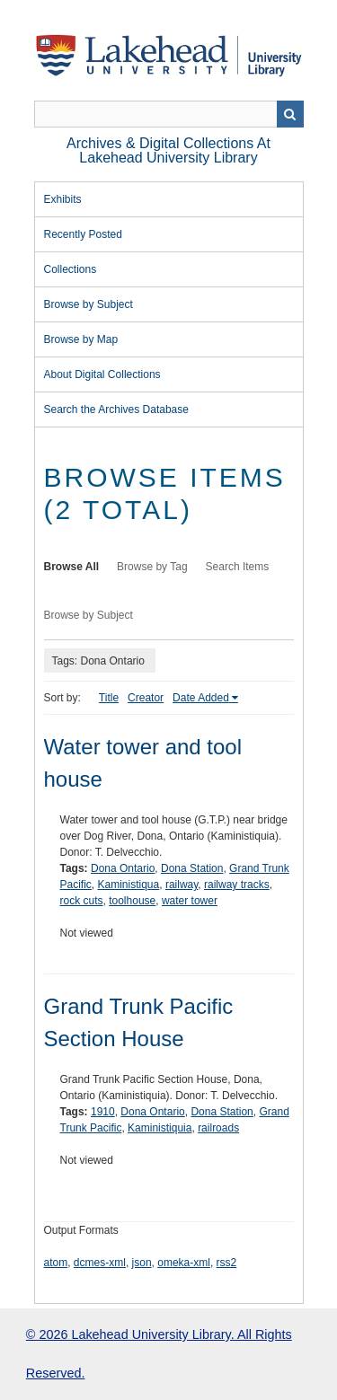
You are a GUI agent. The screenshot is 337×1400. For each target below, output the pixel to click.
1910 (103, 1111)
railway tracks (237, 884)
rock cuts (81, 900)
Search (290, 114)
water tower (189, 900)
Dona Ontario (123, 868)
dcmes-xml (100, 1262)
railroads (218, 1128)
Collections (70, 269)
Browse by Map (81, 339)
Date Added (201, 697)
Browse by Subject (88, 304)
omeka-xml (183, 1262)
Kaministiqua (129, 884)
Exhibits (63, 199)
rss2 (227, 1262)
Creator (146, 697)
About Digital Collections (102, 374)
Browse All (72, 566)
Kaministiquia (159, 1128)
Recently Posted (83, 234)
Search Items (238, 566)
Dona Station (192, 868)
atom (56, 1262)
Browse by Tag (152, 566)
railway (181, 884)
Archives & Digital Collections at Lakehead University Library (168, 150)
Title (109, 697)
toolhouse (132, 900)
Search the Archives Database (116, 409)
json (142, 1262)
